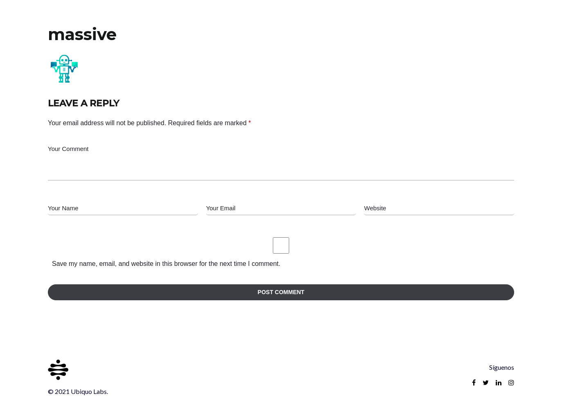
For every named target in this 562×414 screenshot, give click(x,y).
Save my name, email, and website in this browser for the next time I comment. (166, 263)
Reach (457, 18)
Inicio (422, 18)
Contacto (498, 18)
